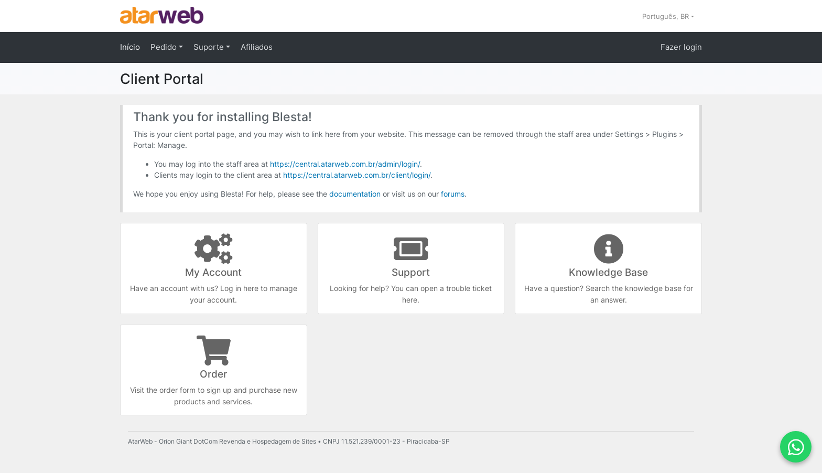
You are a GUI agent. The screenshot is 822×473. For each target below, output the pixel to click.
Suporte (209, 47)
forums (452, 193)
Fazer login (681, 47)
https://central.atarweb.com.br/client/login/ (356, 174)
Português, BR (666, 16)
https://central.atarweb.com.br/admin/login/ (345, 163)
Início (130, 47)
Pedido (164, 47)
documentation (355, 193)
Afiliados (257, 47)
